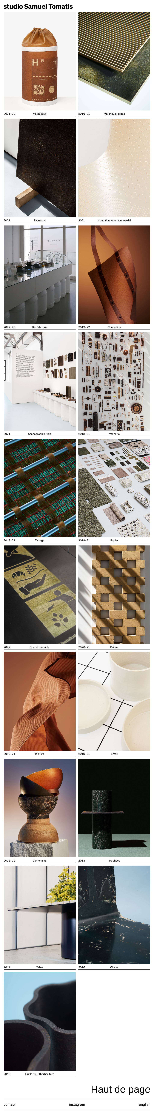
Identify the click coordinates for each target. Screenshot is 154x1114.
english (144, 1104)
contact (9, 1104)
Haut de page (120, 1089)
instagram (77, 1104)
